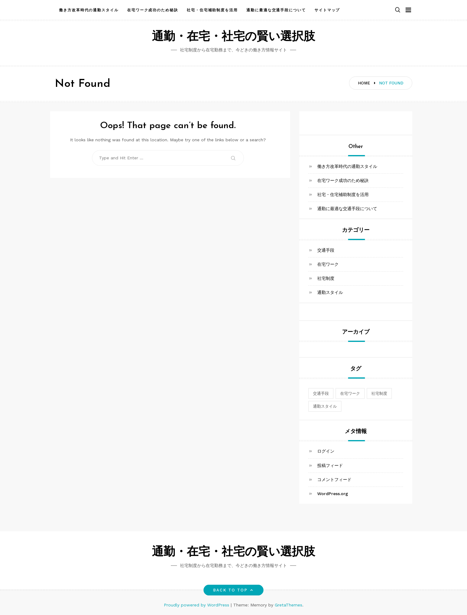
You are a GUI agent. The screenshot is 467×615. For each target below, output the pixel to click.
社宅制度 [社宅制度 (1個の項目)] (379, 393)
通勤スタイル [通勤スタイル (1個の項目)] (325, 406)
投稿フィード (330, 465)
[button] (397, 10)
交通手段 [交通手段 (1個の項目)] (321, 393)
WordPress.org (332, 493)
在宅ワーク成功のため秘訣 (152, 10)
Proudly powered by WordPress (197, 604)
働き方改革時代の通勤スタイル (89, 10)
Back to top (233, 590)
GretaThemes (288, 604)
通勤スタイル (330, 292)
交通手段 (325, 250)
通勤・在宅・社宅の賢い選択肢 (233, 37)
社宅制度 (325, 278)
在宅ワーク (328, 264)
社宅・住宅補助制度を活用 (212, 10)
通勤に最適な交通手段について (276, 10)
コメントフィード (334, 479)
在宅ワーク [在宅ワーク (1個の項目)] (350, 393)
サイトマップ (327, 10)
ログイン (325, 451)
